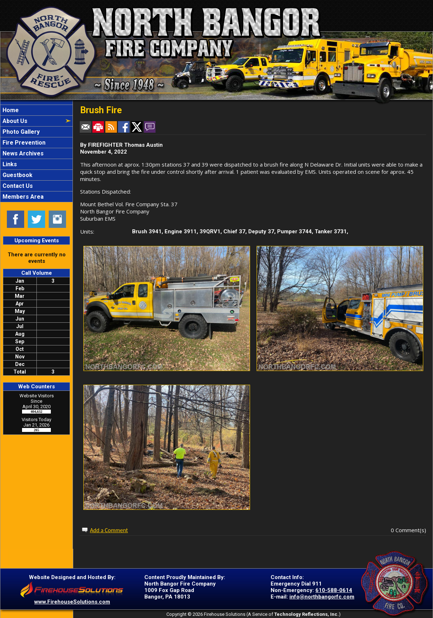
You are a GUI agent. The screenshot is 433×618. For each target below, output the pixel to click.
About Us (14, 121)
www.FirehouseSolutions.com (72, 602)
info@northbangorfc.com (321, 596)
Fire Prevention (23, 142)
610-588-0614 (333, 590)
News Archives (22, 153)
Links (9, 164)
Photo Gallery (20, 131)
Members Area (22, 196)
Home (10, 110)
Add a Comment (109, 530)
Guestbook (16, 175)
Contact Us (17, 185)
